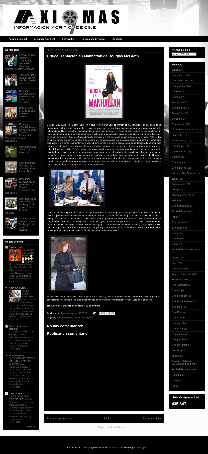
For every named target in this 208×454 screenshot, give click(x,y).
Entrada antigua (152, 418)
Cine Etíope (178, 290)
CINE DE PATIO (17, 288)
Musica (175, 257)
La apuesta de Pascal (93, 39)
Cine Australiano (180, 285)
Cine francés (178, 107)
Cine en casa (178, 124)
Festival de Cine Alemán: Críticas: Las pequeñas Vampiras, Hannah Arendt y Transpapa (20, 62)
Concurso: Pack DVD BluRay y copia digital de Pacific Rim (27, 166)
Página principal (18, 39)
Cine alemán (178, 162)
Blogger (142, 447)
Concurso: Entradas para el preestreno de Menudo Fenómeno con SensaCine (20, 186)
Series (175, 263)
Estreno (176, 97)
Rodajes (176, 189)
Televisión (177, 200)
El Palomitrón (16, 355)
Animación (177, 102)
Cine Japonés (179, 222)
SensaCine (177, 113)
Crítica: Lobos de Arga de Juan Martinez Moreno (27, 112)
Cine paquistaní (180, 339)
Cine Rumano (179, 312)
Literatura (177, 375)
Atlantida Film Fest (44, 39)
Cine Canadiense (181, 205)
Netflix (175, 233)
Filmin (175, 216)
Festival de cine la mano (184, 369)
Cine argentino (179, 323)
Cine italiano (178, 227)
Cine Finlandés (179, 296)
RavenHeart (15, 247)
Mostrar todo (31, 427)
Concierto (177, 350)
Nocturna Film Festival (183, 173)
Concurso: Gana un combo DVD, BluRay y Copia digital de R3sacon (27, 224)
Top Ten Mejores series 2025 (28, 294)
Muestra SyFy (179, 140)
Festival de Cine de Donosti (186, 249)
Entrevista (177, 135)
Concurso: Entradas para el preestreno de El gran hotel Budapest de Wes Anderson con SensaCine (20, 132)
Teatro (175, 178)
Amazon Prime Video (183, 274)
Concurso (177, 118)
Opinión (176, 380)
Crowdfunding (179, 151)
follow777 (112, 447)
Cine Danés (178, 238)
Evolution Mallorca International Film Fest (183, 362)
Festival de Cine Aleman (184, 129)
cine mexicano (179, 268)
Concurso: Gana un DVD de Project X (27, 150)
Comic (175, 244)
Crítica (77, 317)
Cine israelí (177, 328)
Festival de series (181, 211)
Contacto (117, 39)
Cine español (178, 86)
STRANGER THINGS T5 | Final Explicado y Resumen (21, 334)
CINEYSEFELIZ (17, 393)
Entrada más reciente (59, 418)
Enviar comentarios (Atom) (111, 427)
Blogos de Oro (179, 279)
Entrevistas (68, 39)
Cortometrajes (179, 184)
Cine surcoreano (180, 345)
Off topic (176, 156)
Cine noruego (179, 334)
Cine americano (64, 317)
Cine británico (179, 167)
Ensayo (176, 355)
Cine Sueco (178, 317)
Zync (174, 386)
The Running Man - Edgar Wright (28, 253)
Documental (178, 146)
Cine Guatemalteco (182, 301)
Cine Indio (177, 306)
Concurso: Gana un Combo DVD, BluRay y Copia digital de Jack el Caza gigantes (20, 206)
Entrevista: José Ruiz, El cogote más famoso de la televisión (27, 79)
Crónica (176, 91)
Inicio (107, 418)
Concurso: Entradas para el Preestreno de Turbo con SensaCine (27, 96)
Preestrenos (87, 317)
